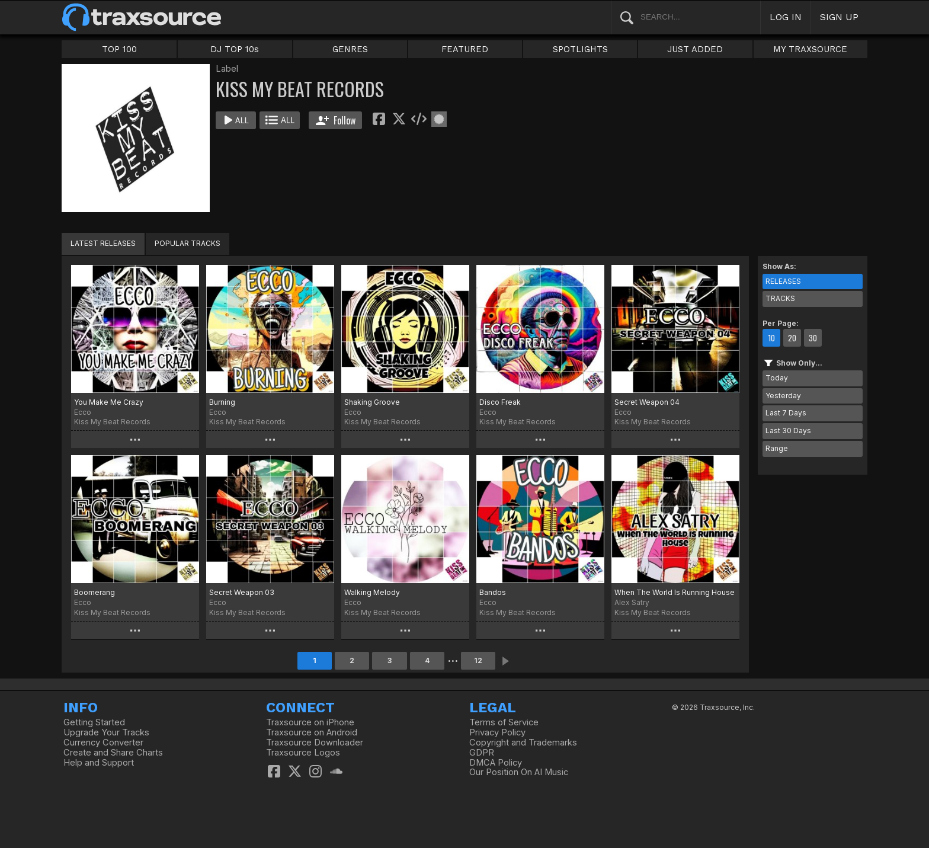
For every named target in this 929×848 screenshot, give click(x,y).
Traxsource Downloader (314, 742)
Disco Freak (500, 402)
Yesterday (783, 395)
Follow (335, 120)
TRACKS (780, 298)
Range (776, 448)
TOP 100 (119, 49)
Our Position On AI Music (518, 772)
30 (813, 338)
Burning (222, 402)
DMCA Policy (495, 762)
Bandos (492, 592)
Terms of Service (504, 722)
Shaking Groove (372, 402)
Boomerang (94, 592)
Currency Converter (103, 742)
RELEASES (783, 281)
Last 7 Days (785, 412)
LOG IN (786, 17)
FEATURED (464, 49)
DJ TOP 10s (234, 49)
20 (792, 338)
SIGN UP (839, 17)
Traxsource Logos (303, 752)
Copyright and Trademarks (523, 742)
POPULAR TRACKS (187, 243)
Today (776, 377)
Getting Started (94, 722)
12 (478, 660)
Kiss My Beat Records (112, 421)
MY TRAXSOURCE (810, 49)
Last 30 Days (788, 430)
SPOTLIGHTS (580, 49)
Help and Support (98, 762)
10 (771, 338)
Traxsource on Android (311, 732)
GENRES (350, 49)
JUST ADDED (695, 49)
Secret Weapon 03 (241, 592)
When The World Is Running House (674, 592)
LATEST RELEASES (103, 243)
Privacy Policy (497, 732)
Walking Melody (372, 592)
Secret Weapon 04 (647, 402)
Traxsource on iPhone (310, 722)
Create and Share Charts (113, 752)
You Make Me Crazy (108, 402)
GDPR (481, 752)
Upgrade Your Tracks (106, 732)
